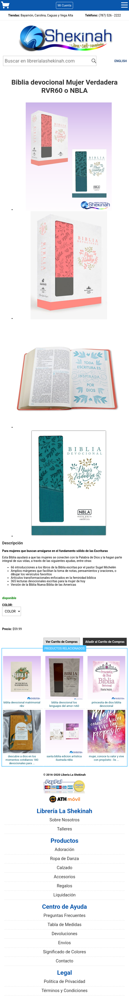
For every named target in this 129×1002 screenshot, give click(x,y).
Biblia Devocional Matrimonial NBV (22, 704)
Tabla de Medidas (64, 924)
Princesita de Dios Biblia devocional (106, 704)
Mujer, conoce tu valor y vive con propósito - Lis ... (106, 758)
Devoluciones (64, 933)
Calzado (64, 867)
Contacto (64, 960)
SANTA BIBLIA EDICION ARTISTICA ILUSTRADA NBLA (64, 758)
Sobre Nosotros (64, 819)
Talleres (64, 829)
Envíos (64, 942)
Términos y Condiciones (64, 990)
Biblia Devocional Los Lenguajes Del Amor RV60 (64, 704)
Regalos (64, 885)
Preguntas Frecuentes (64, 915)
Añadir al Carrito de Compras (104, 641)
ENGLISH (121, 61)
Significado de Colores (64, 951)
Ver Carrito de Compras (62, 641)
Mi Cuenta (64, 5)
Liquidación (64, 894)
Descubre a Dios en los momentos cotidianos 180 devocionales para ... (22, 760)
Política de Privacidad (64, 981)
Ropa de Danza (64, 858)
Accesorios (64, 876)
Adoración (64, 849)
